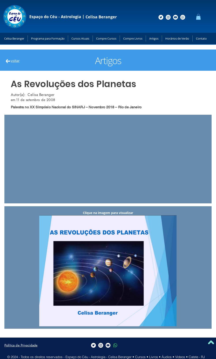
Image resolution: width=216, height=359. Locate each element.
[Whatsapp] (182, 17)
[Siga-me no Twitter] (160, 17)
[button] (198, 17)
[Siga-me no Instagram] (168, 17)
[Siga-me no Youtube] (175, 17)
